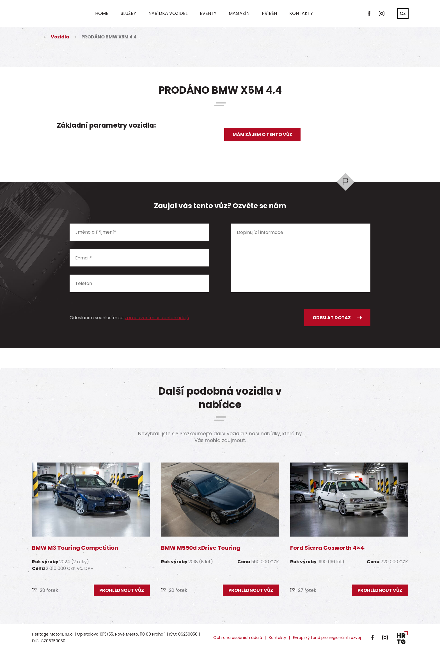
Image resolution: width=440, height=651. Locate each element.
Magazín (239, 13)
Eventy (208, 13)
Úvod (35, 37)
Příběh (269, 13)
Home (101, 13)
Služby (128, 13)
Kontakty (301, 13)
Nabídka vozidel (167, 13)
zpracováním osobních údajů (157, 317)
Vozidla (60, 37)
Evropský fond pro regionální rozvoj (327, 637)
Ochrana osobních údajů (237, 637)
